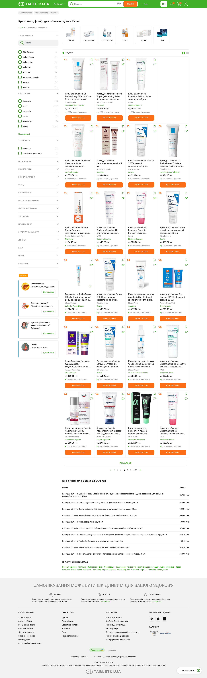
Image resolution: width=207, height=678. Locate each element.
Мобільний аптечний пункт (30, 643)
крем (25, 126)
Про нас (65, 617)
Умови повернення (26, 636)
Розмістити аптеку (114, 617)
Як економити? (25, 617)
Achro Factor (28, 57)
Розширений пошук (26, 625)
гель (25, 106)
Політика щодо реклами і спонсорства (122, 632)
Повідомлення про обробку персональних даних (115, 657)
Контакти (66, 628)
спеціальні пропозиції (32, 153)
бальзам (27, 101)
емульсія (27, 111)
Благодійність (68, 621)
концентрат (28, 121)
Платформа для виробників (118, 640)
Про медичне (24, 640)
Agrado (26, 82)
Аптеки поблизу (25, 621)
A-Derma (26, 72)
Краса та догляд (41, 13)
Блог (64, 632)
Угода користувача (79, 657)
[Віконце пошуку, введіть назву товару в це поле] (103, 4)
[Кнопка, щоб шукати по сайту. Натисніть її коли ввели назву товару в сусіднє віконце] (130, 4)
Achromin (27, 67)
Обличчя (54, 13)
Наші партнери (112, 628)
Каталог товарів (25, 13)
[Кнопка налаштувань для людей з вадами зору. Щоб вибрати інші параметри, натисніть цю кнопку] (163, 4)
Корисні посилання (70, 636)
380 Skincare (28, 52)
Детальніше (105, 602)
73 (136, 470)
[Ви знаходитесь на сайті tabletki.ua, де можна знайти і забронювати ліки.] (33, 4)
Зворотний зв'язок (70, 625)
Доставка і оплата (26, 632)
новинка (27, 148)
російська (112, 650)
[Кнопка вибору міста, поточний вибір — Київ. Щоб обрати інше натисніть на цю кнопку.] (144, 4)
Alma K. (26, 87)
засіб (25, 116)
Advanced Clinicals (31, 77)
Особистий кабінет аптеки (117, 621)
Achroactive (28, 62)
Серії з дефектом (25, 628)
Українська (96, 650)
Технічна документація (115, 625)
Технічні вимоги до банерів (117, 636)
